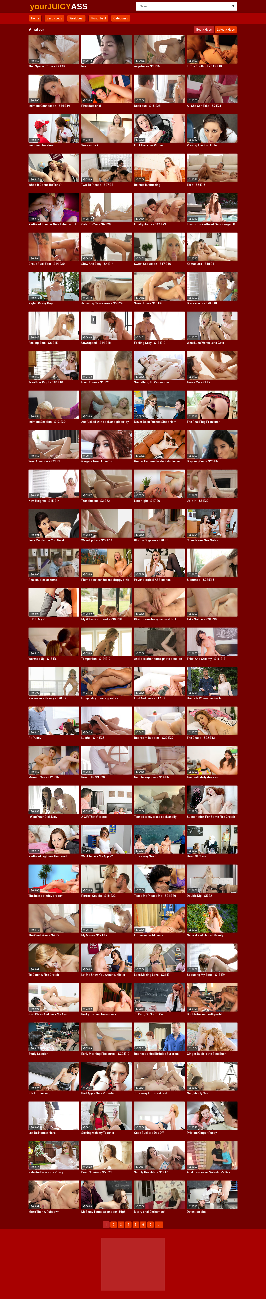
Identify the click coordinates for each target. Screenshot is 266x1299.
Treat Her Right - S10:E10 (45, 382)
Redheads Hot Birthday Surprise (156, 1053)
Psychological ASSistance (152, 579)
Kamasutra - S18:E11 (201, 264)
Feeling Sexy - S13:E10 (149, 342)
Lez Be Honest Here (42, 1132)
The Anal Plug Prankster (203, 421)
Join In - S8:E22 (197, 500)
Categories (120, 18)
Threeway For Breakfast (150, 1093)
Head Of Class (196, 856)
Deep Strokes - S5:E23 (96, 1172)
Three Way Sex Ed (146, 856)
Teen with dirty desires (202, 777)
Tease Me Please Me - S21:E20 (155, 895)
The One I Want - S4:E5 (43, 935)
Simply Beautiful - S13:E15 (152, 1172)
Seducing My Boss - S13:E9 (206, 974)
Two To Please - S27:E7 (97, 185)
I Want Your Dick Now (42, 816)
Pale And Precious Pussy (45, 1172)
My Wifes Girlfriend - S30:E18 (101, 619)
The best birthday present (45, 895)
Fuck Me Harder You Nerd (46, 540)
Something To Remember (151, 382)
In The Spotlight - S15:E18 (204, 66)
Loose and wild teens (148, 935)
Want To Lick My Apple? (97, 856)
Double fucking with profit (204, 1014)
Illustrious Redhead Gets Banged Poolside (212, 224)
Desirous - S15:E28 (147, 106)
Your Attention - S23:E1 (44, 461)
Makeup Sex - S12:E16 (43, 777)
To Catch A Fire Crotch (43, 974)
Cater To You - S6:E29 (96, 224)
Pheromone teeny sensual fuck (155, 619)
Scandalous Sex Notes (202, 540)
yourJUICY (41, 6)
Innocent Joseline (40, 145)
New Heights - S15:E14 (44, 500)
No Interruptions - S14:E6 (151, 777)
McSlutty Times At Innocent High (103, 1211)
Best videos (54, 18)
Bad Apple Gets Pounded (98, 1093)
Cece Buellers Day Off (149, 1132)
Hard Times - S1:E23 (95, 382)
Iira (83, 66)
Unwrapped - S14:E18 (96, 342)
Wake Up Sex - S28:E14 (96, 540)
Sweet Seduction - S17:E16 (152, 264)
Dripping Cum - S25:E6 (202, 461)
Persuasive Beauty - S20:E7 (47, 698)
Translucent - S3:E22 (95, 500)
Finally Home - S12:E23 (150, 224)
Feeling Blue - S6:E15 (43, 342)
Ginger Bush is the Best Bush (206, 1053)
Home (35, 18)
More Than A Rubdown (43, 1211)
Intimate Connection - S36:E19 (49, 106)
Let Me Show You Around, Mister (103, 974)
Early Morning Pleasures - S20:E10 (105, 1053)
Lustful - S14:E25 (92, 737)
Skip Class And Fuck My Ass (47, 1014)
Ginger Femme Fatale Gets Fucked (158, 461)
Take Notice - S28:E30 (202, 619)
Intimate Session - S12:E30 (46, 421)
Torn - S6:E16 (196, 185)
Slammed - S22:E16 (200, 579)
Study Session (38, 1053)
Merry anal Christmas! (149, 1211)
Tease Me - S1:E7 (198, 382)
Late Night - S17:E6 (147, 500)
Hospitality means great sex (100, 698)
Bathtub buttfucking (147, 185)
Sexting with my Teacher (97, 1132)
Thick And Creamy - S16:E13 (206, 658)
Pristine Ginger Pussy (202, 1132)
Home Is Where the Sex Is (204, 698)
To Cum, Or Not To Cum (150, 1014)
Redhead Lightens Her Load (47, 856)
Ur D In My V (36, 619)
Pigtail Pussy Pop (40, 303)
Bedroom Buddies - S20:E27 (153, 737)
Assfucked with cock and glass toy (105, 421)
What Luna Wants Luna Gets (205, 342)
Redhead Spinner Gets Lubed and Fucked (53, 224)
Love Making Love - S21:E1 (152, 974)
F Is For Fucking (39, 1093)
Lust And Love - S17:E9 (149, 698)
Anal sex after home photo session (158, 658)
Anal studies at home (42, 579)
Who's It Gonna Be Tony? (45, 185)
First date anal (91, 106)
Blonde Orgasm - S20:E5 (151, 540)
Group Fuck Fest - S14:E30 (46, 264)
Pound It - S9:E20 (93, 777)
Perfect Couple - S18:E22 (98, 895)
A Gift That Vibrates (94, 816)
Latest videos (226, 29)
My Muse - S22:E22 (94, 935)
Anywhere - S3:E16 (147, 66)
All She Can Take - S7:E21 (204, 106)
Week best (76, 18)
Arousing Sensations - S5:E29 (101, 303)
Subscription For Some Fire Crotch (211, 816)
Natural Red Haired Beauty (205, 935)
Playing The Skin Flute (202, 145)
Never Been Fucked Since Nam (155, 421)
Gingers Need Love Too (97, 461)
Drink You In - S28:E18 (202, 303)
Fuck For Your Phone (148, 145)
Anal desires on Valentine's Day (208, 1172)
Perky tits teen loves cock (98, 1014)
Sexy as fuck (89, 145)
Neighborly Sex (197, 1093)
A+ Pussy (34, 737)
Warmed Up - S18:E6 (42, 658)
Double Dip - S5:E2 (199, 895)
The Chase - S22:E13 (201, 737)
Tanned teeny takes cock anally (155, 816)
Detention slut (196, 1211)
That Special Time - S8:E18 (46, 66)
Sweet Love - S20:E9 (148, 303)
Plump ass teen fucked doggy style (105, 579)
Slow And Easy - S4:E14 (97, 264)
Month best (98, 18)
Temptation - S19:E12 (95, 658)
